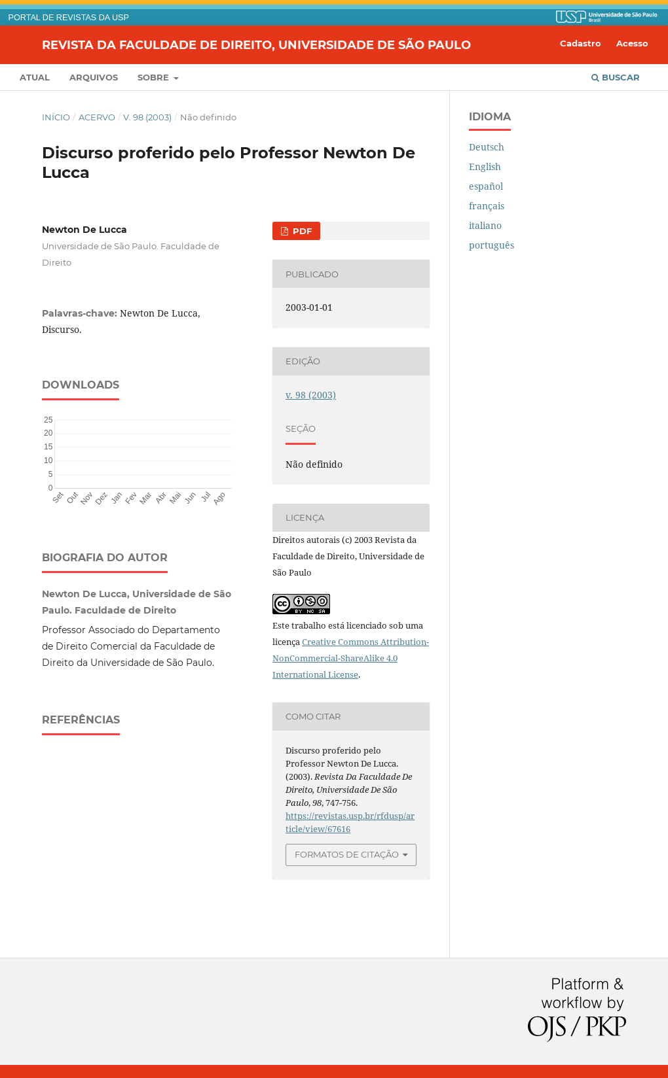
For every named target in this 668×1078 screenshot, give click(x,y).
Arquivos (93, 77)
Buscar (615, 77)
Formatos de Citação (347, 854)
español (486, 186)
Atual (35, 77)
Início (56, 117)
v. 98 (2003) (147, 117)
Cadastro (580, 43)
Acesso (632, 43)
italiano (485, 225)
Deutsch (486, 147)
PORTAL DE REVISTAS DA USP (69, 17)
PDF (301, 231)
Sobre (155, 77)
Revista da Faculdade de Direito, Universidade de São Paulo (256, 44)
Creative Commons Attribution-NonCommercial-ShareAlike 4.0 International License (350, 658)
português (491, 245)
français (486, 206)
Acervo (97, 117)
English (485, 166)
